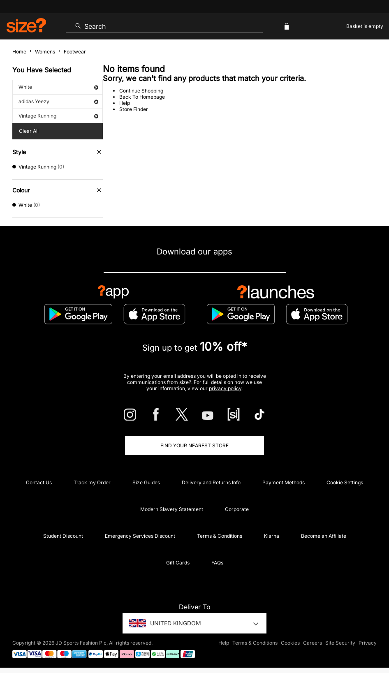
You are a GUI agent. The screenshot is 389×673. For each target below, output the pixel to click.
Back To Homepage (142, 97)
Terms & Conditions (219, 536)
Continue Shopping (141, 91)
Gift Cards (178, 563)
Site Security (340, 643)
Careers (312, 643)
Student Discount (63, 536)
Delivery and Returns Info (211, 482)
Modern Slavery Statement (171, 509)
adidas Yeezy (58, 101)
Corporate (237, 509)
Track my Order (92, 482)
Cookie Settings (344, 482)
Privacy (368, 643)
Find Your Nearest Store (194, 445)
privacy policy (225, 388)
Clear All (29, 131)
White (58, 87)
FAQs (217, 563)
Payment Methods (283, 482)
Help (124, 103)
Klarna (271, 536)
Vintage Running (58, 116)
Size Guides (146, 482)
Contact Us (39, 482)
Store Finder (133, 109)
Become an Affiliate (323, 536)
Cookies (290, 643)
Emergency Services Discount (140, 536)
